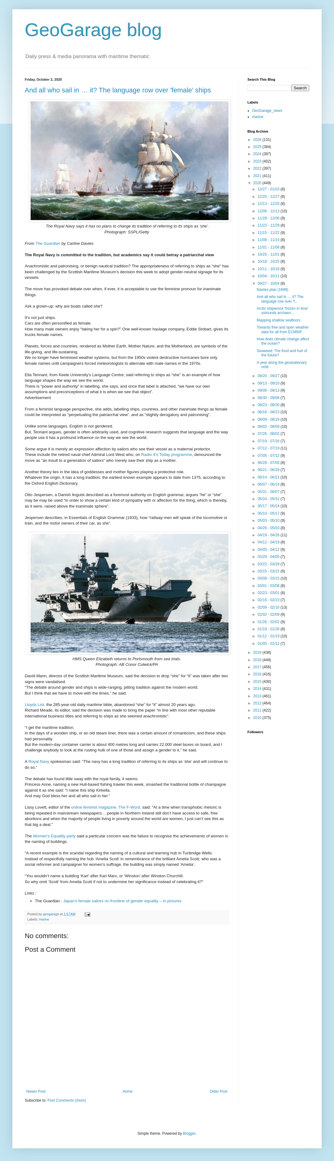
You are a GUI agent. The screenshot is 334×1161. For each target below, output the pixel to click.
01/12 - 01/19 (269, 636)
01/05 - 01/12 (269, 643)
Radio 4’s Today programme (166, 454)
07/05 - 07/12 (269, 455)
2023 (258, 161)
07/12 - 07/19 (269, 448)
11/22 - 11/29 (269, 225)
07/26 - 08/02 (269, 434)
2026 (258, 140)
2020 (258, 183)
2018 (258, 660)
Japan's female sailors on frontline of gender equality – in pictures (122, 901)
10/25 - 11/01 (269, 254)
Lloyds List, (35, 704)
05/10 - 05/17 (269, 513)
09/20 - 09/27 (269, 376)
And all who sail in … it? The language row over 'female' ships (118, 90)
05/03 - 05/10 (269, 520)
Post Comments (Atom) (66, 1100)
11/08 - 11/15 (269, 240)
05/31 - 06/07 (269, 492)
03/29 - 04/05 (269, 557)
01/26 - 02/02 (269, 622)
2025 (258, 147)
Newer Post (35, 1091)
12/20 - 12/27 (269, 196)
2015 (258, 681)
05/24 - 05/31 (269, 499)
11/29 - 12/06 (269, 218)
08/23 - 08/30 (269, 405)
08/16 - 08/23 (269, 412)
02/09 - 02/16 (269, 607)
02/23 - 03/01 (269, 593)
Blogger (189, 1133)
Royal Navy (38, 761)
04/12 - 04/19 (269, 542)
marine (44, 919)
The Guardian (47, 243)
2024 (258, 154)
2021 (258, 176)
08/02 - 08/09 (269, 426)
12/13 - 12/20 (269, 204)
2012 (258, 703)
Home (128, 1091)
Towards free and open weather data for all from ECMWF (283, 329)
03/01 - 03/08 (269, 586)
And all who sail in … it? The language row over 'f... (280, 299)
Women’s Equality (49, 836)
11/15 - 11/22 (269, 233)
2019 (258, 652)
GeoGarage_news (267, 110)
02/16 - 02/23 (269, 600)
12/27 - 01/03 (269, 189)
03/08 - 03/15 (269, 578)
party (71, 836)
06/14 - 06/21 (269, 477)
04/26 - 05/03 (269, 528)
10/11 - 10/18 (269, 269)
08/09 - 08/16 (269, 419)
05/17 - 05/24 (269, 506)
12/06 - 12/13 (269, 211)
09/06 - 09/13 (269, 390)
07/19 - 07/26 (269, 441)
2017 (258, 667)
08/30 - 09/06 (269, 398)
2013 (258, 696)
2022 (258, 168)
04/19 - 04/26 (269, 535)
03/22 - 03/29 (269, 564)
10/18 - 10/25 (269, 261)
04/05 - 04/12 (269, 549)
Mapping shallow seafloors (278, 320)
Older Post (218, 1091)
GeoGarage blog (93, 29)
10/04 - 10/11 (269, 276)
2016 (258, 674)
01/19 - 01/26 (269, 629)
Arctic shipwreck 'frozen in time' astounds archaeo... (282, 310)
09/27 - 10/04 (269, 283)
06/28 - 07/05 (269, 463)
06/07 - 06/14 (269, 484)
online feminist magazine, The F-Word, (106, 807)
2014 (258, 689)
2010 (258, 718)
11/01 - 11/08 (269, 247)
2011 (258, 710)
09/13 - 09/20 (269, 383)
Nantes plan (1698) (272, 289)
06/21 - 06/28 (269, 470)
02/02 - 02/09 (269, 614)
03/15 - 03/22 (269, 571)
